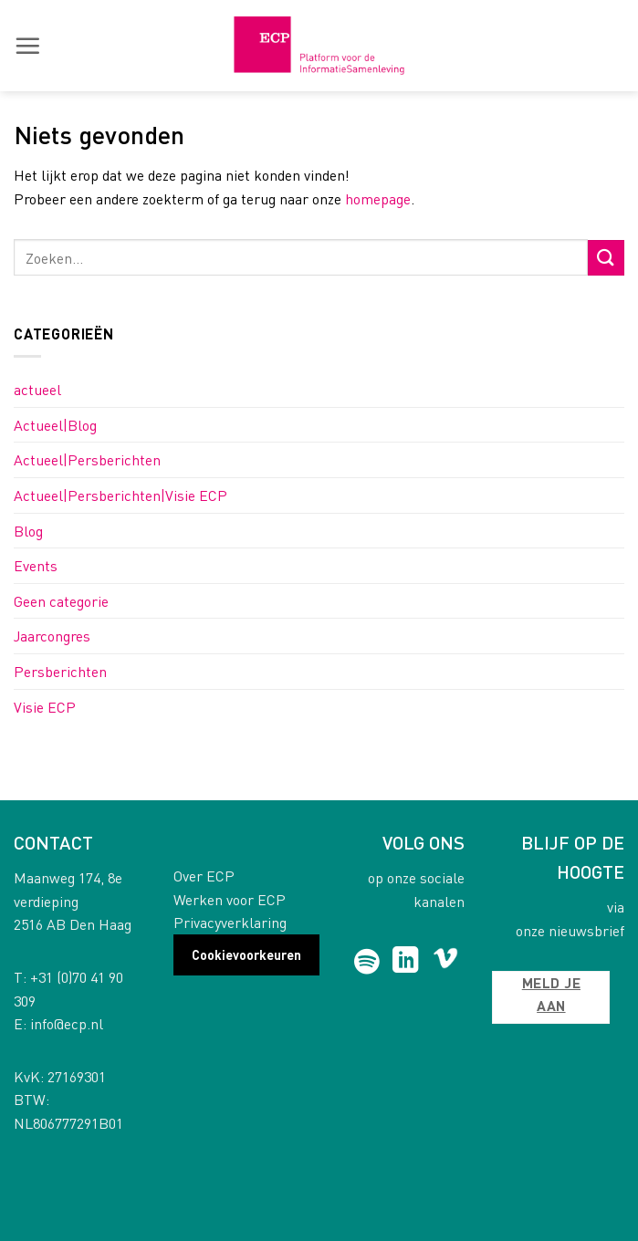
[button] (27, 45)
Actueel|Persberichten (87, 459)
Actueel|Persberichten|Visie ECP (120, 495)
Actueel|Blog (55, 424)
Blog (28, 530)
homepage (378, 198)
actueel (37, 389)
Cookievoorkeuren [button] (246, 954)
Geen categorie (61, 600)
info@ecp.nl (66, 1023)
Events (36, 565)
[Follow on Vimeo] (446, 961)
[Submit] (606, 258)
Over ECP (204, 875)
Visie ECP (45, 706)
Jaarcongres (52, 635)
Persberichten (60, 671)
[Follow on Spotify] (366, 961)
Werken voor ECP (229, 899)
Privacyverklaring (230, 922)
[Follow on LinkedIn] (405, 961)
